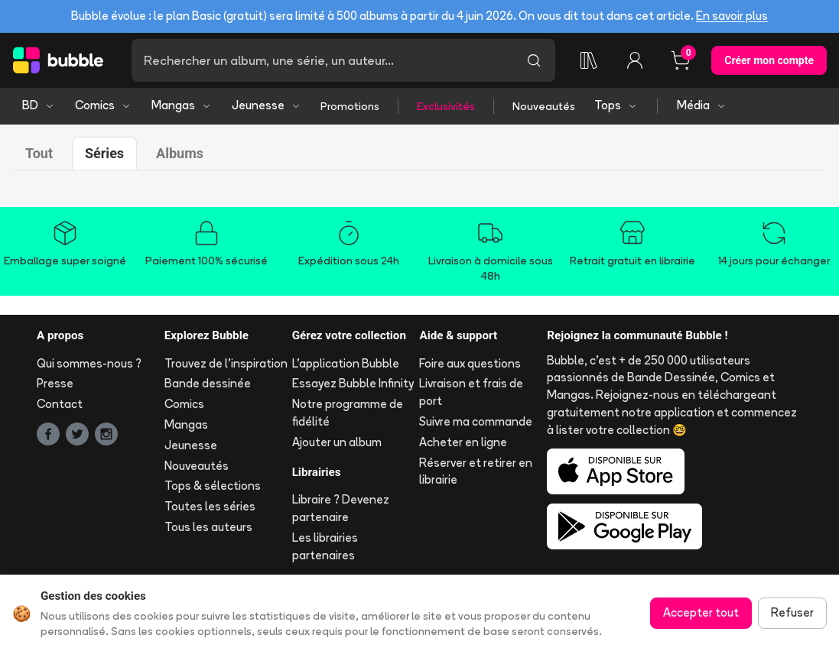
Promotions (349, 106)
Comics (103, 105)
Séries (104, 153)
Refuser (792, 612)
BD (38, 105)
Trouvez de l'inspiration (226, 363)
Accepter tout (701, 612)
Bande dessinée (207, 383)
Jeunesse (266, 105)
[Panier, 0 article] (680, 60)
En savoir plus (732, 15)
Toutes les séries (209, 506)
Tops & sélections (212, 485)
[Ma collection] (589, 60)
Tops (616, 105)
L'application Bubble (345, 363)
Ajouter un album (337, 442)
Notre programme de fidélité (347, 413)
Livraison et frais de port (471, 392)
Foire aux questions (470, 363)
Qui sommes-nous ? (89, 363)
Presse (55, 383)
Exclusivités (446, 106)
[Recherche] (322, 60)
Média (702, 105)
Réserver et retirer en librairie (475, 471)
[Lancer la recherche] (533, 60)
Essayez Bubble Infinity (353, 383)
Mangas (181, 105)
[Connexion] (634, 60)
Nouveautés (543, 106)
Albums (179, 153)
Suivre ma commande (475, 421)
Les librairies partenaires (325, 546)
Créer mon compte (769, 60)
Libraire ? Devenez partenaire (340, 508)
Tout (39, 153)
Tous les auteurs (208, 527)
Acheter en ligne (463, 442)
